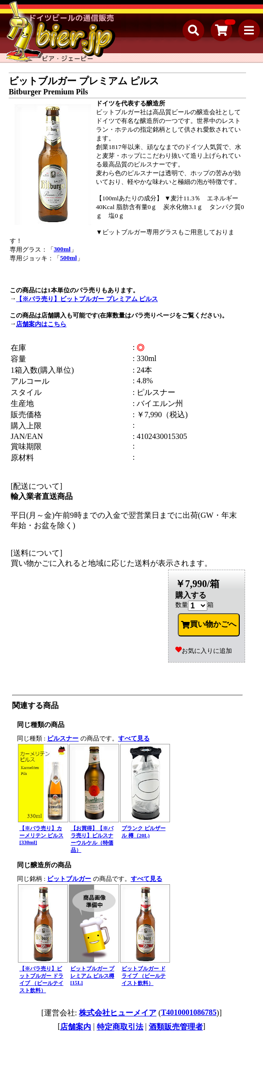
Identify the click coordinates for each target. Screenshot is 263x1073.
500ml (68, 257)
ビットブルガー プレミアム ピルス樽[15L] (92, 975)
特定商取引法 (120, 1027)
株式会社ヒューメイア (117, 1013)
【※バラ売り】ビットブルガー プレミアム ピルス (87, 298)
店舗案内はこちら (41, 324)
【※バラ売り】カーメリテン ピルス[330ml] (41, 835)
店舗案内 (75, 1027)
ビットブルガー (69, 878)
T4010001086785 (189, 1012)
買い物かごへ (208, 624)
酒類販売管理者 (176, 1027)
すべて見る (134, 738)
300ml (62, 249)
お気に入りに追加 (203, 650)
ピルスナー (62, 738)
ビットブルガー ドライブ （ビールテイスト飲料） (144, 976)
